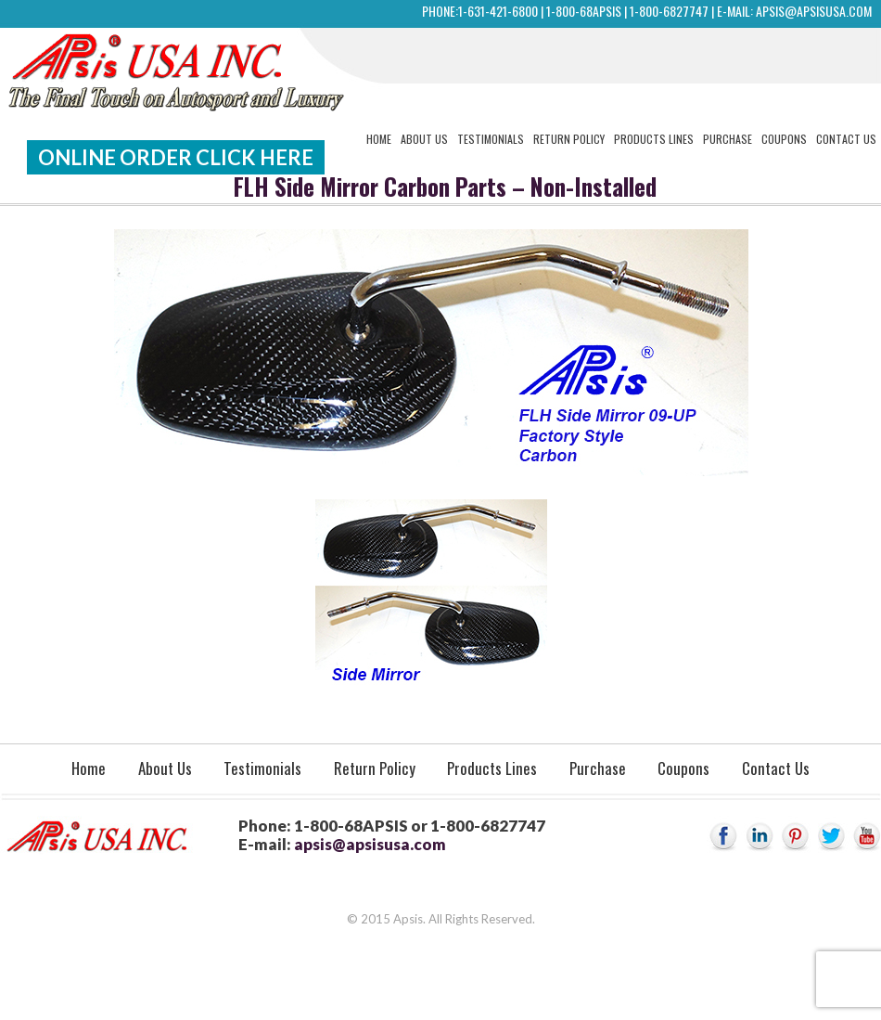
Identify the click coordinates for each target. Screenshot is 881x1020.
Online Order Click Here (175, 157)
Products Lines (654, 139)
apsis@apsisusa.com (814, 10)
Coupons (784, 139)
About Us (424, 139)
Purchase (727, 139)
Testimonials (490, 139)
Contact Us (846, 139)
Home (378, 139)
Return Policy (569, 139)
